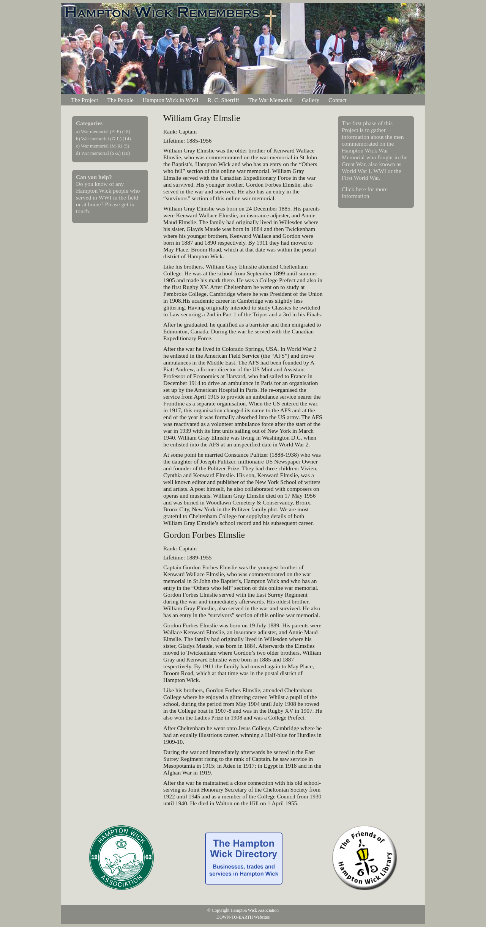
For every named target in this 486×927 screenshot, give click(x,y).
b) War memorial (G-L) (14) (103, 138)
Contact (337, 100)
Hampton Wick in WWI (171, 100)
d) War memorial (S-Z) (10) (103, 153)
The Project (84, 100)
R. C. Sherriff (223, 100)
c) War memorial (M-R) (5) (102, 146)
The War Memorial (270, 100)
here (361, 189)
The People (120, 100)
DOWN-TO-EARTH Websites (243, 917)
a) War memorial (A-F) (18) (103, 131)
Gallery (310, 100)
